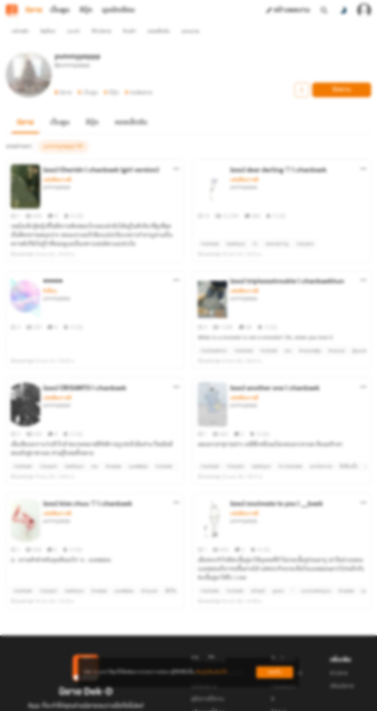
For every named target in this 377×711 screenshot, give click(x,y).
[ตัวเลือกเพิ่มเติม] (176, 155)
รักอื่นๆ (50, 278)
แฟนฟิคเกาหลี (57, 166)
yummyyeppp (56, 174)
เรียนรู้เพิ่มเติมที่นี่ (211, 672)
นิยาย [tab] (33, 10)
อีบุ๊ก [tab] (86, 10)
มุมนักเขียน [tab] (118, 10)
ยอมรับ (274, 672)
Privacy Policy (241, 702)
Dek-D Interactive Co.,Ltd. (163, 702)
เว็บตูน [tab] (60, 10)
